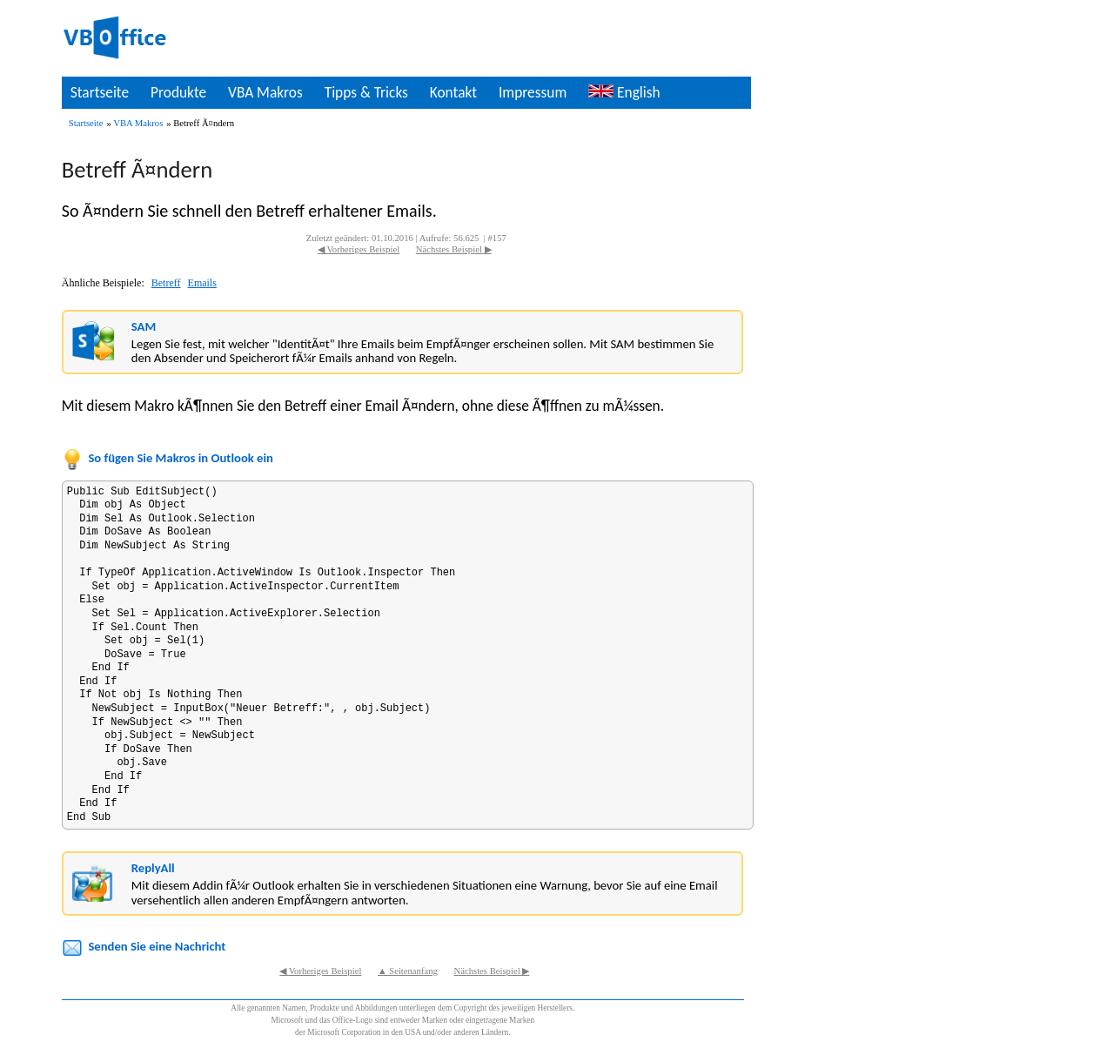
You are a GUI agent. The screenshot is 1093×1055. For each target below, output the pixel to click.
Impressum (533, 92)
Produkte (178, 92)
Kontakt (453, 92)
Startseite (99, 92)
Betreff (166, 283)
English (624, 92)
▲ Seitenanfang (408, 971)
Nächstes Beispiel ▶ (454, 249)
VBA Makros (265, 92)
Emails (202, 283)
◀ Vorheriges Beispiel (358, 249)
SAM (143, 326)
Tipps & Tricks (366, 92)
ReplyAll (153, 868)
